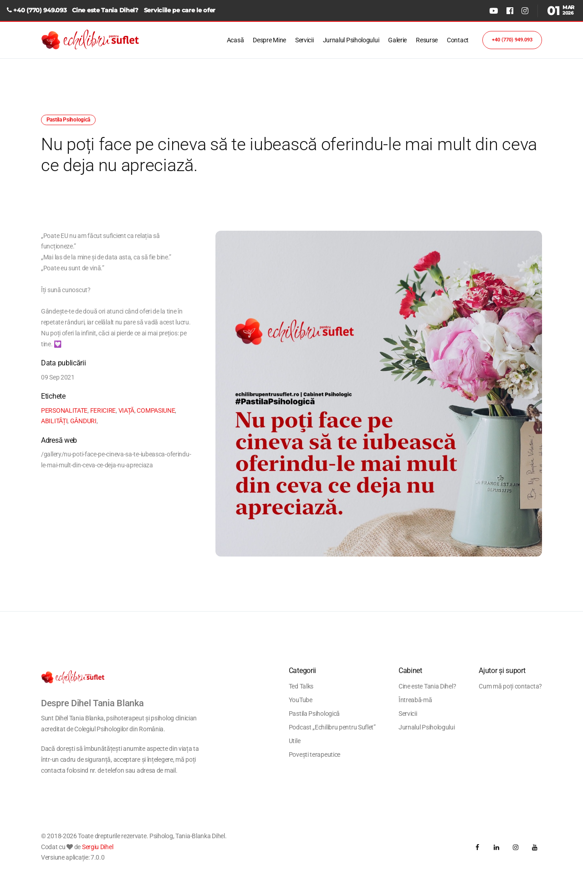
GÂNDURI (83, 421)
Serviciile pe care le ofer (179, 10)
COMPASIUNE (156, 410)
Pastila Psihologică (314, 713)
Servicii (304, 40)
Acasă (235, 40)
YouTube (300, 700)
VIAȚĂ (126, 410)
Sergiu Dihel (97, 847)
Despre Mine (269, 40)
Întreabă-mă (415, 700)
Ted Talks (301, 686)
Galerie (397, 40)
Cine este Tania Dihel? (105, 10)
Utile (295, 740)
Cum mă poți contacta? (510, 686)
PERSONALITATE (64, 410)
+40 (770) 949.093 (39, 10)
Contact (458, 40)
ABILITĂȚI (54, 421)
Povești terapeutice (314, 754)
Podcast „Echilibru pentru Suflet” (332, 727)
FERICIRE (103, 410)
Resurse (427, 40)
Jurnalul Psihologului (351, 40)
